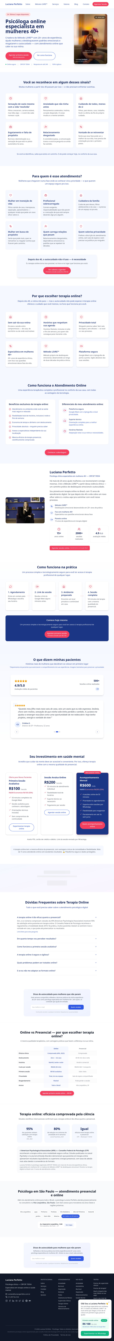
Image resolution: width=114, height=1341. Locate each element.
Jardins (38, 1216)
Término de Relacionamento (63, 1308)
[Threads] (23, 1301)
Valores (66, 4)
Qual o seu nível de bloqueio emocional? (100, 1304)
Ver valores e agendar (57, 270)
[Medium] (30, 1301)
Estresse (61, 1292)
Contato (86, 4)
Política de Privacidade (51, 1335)
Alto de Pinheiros (79, 1212)
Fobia (60, 1295)
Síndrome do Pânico (65, 1298)
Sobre (28, 4)
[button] (90, 39)
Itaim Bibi (47, 1216)
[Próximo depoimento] (97, 732)
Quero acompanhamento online (92, 825)
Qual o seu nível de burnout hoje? (99, 1309)
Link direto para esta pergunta (27, 932)
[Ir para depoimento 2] (57, 731)
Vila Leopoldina (25, 1212)
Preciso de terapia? (99, 1288)
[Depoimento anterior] (17, 732)
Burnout (61, 1286)
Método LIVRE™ (41, 4)
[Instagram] (7, 1301)
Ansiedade (61, 1283)
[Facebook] (10, 1301)
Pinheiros (44, 1212)
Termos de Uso (65, 1335)
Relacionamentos (82, 1295)
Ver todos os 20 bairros (70, 1216)
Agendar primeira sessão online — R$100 (57, 1093)
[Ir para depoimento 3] (59, 731)
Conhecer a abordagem (57, 452)
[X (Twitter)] (20, 1301)
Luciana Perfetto (14, 4)
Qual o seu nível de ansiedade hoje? (99, 1299)
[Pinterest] (26, 1301)
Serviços (55, 4)
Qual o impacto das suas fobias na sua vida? (100, 1293)
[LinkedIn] (13, 1301)
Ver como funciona (44, 55)
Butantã (91, 1212)
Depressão (61, 1289)
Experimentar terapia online (21, 827)
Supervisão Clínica (64, 1301)
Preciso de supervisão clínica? (100, 1284)
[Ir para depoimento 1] (54, 731)
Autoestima (80, 1286)
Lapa (35, 1212)
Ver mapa (69, 1225)
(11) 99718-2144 (12, 1297)
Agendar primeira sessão (19, 56)
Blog (76, 4)
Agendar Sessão (100, 4)
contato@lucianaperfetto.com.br (18, 1294)
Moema (56, 1216)
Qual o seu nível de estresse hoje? (99, 1319)
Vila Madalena (65, 1212)
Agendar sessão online (70, 548)
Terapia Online (63, 1304)
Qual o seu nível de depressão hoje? (99, 1314)
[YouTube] (16, 1301)
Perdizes (54, 1212)
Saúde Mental (80, 1298)
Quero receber (76, 1007)
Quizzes (43, 1295)
